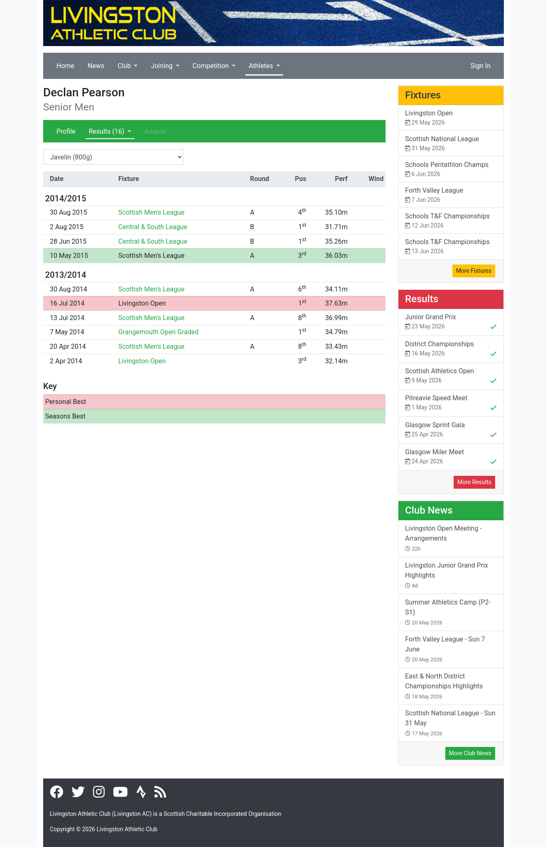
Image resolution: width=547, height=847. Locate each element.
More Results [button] (474, 482)
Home (65, 66)
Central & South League (152, 227)
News (96, 66)
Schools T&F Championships (451, 221)
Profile (66, 131)
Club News (429, 510)
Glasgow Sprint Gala (451, 430)
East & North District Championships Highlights (444, 686)
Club (124, 66)
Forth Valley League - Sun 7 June (445, 649)
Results (107, 131)
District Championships (451, 349)
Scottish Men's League (151, 212)
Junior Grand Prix (451, 322)
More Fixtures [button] (473, 270)
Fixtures (423, 95)
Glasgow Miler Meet (451, 457)
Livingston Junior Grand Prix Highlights (446, 575)
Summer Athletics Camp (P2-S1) (448, 612)
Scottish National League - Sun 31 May (450, 723)
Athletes (262, 66)
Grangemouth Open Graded (158, 332)
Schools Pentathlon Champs (451, 170)
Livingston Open (142, 303)
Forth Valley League (451, 195)
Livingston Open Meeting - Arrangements (443, 538)
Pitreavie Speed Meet (451, 403)
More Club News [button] (470, 753)
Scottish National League (451, 144)
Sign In (481, 66)
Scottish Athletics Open (451, 376)
